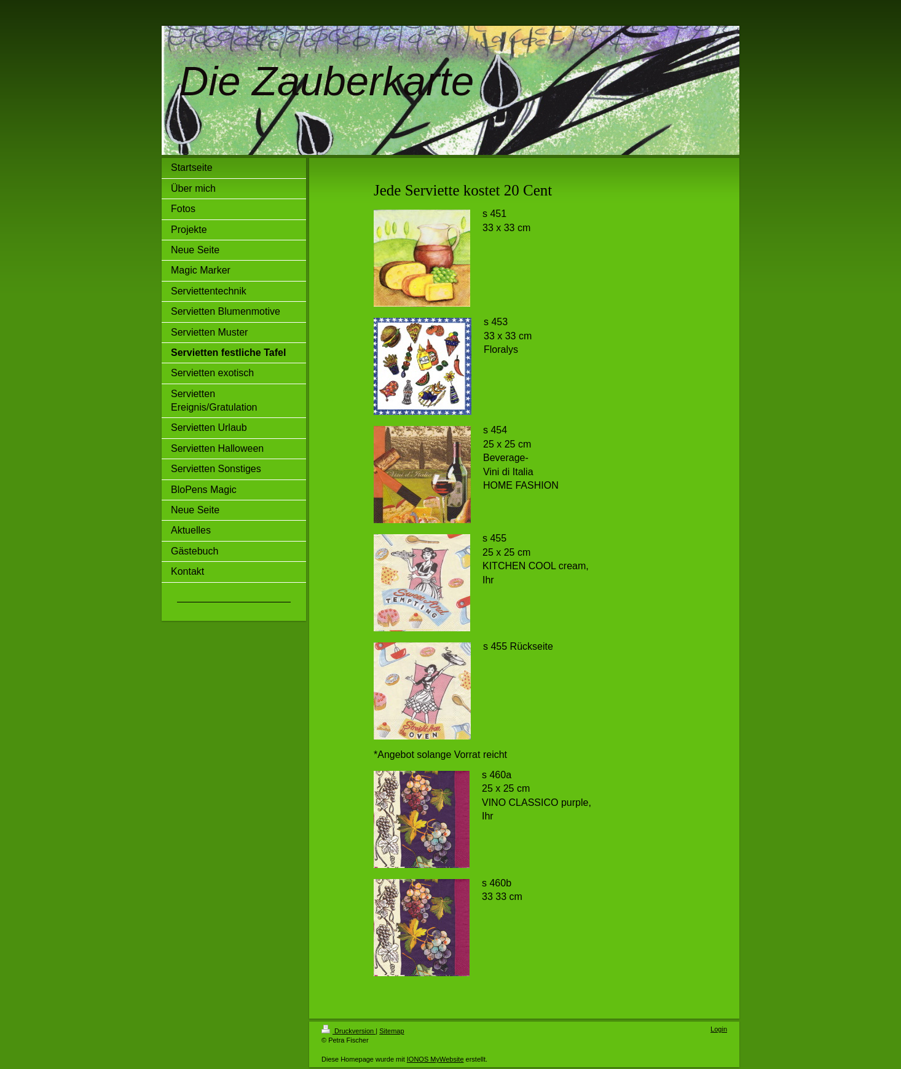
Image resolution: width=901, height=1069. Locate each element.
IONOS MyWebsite (435, 1059)
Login (718, 1029)
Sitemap (391, 1031)
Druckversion (348, 1031)
